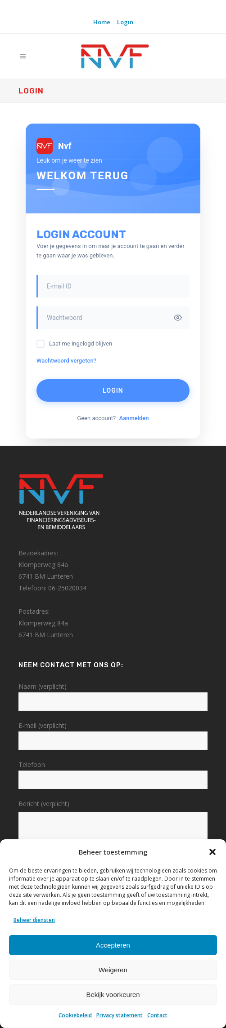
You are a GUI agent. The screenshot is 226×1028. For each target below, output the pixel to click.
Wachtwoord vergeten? (66, 360)
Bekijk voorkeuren (113, 994)
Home (101, 22)
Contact (157, 1015)
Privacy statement (119, 1015)
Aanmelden (134, 418)
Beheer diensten (34, 920)
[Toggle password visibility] (178, 318)
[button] (212, 851)
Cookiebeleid (75, 1015)
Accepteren (113, 945)
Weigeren (113, 970)
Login (125, 22)
